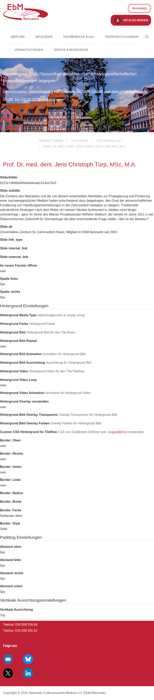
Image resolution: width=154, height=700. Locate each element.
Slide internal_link (13, 248)
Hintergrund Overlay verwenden (24, 401)
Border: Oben (10, 440)
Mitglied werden (131, 20)
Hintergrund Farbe (27, 323)
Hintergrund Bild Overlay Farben (50, 423)
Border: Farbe (10, 510)
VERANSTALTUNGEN (28, 50)
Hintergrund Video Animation (45, 393)
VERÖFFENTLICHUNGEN (121, 37)
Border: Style (10, 523)
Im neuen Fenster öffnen (18, 265)
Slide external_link (14, 257)
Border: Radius (11, 493)
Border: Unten (11, 466)
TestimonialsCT (109, 141)
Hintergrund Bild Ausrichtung (45, 362)
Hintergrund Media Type (42, 315)
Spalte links (9, 278)
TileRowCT (80, 141)
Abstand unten (11, 586)
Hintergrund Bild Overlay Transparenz (58, 414)
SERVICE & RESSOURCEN (71, 50)
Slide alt (6, 226)
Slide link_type (11, 239)
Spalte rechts (10, 291)
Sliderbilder (9, 177)
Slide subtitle (10, 190)
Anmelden (139, 8)
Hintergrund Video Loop (18, 380)
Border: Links (10, 479)
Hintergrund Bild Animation (42, 354)
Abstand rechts (11, 573)
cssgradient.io (118, 432)
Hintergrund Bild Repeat (18, 340)
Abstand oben (10, 546)
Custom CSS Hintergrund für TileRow (72, 432)
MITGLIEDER (44, 37)
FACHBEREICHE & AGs (78, 37)
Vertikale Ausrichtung (16, 609)
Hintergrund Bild (38, 332)
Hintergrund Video (42, 371)
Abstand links (10, 560)
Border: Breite (11, 501)
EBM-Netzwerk (51, 141)
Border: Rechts (11, 453)
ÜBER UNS (17, 37)
